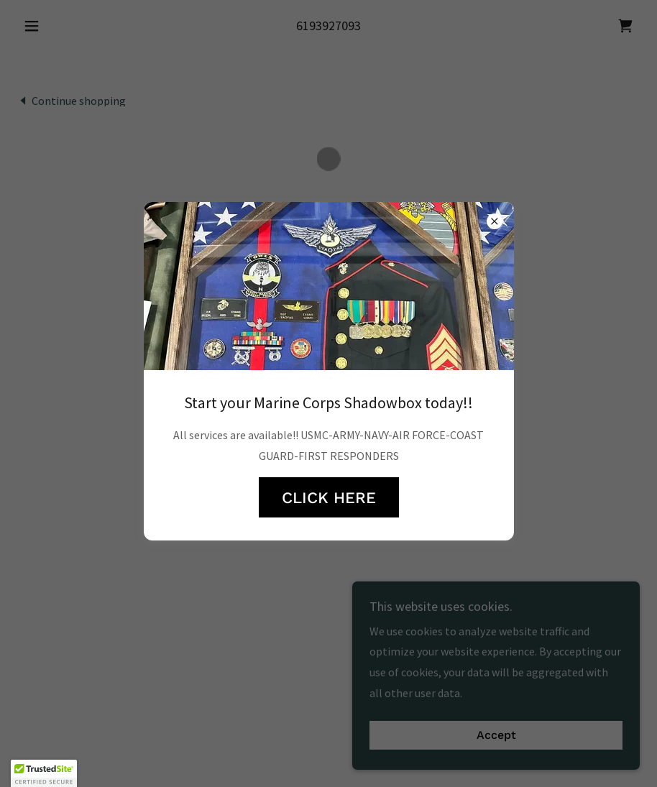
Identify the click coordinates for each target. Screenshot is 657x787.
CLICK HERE (329, 498)
